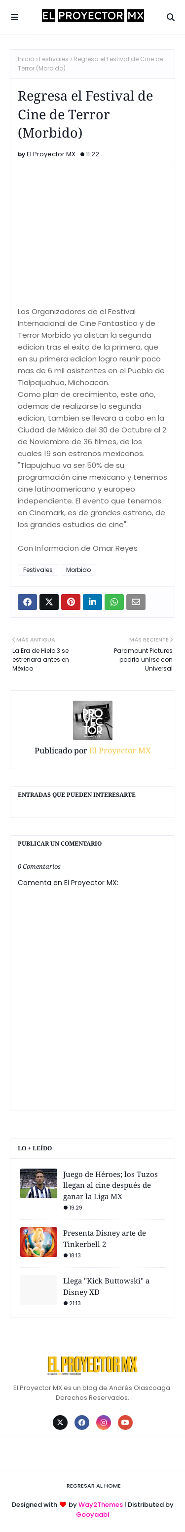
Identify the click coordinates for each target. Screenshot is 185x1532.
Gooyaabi (92, 1514)
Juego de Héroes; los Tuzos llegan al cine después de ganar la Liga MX (110, 1185)
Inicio (26, 59)
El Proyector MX (51, 154)
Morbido (78, 570)
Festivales (54, 59)
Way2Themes (100, 1504)
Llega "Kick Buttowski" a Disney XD (106, 1286)
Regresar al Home (94, 1486)
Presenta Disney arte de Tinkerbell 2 (104, 1238)
